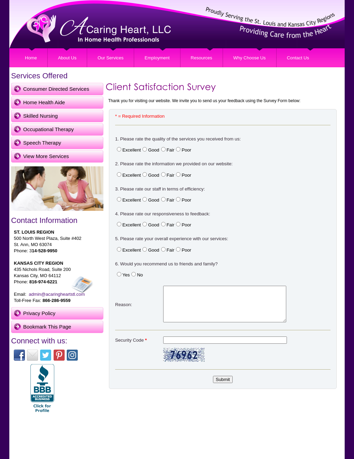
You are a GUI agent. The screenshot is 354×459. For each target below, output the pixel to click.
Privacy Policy (39, 313)
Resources (201, 57)
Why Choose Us (249, 57)
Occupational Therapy (48, 129)
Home (31, 57)
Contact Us (298, 57)
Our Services (110, 57)
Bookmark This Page (47, 327)
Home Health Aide (44, 102)
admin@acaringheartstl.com (57, 294)
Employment (157, 57)
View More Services (46, 156)
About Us (67, 57)
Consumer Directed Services (56, 89)
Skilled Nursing (40, 116)
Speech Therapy (42, 143)
